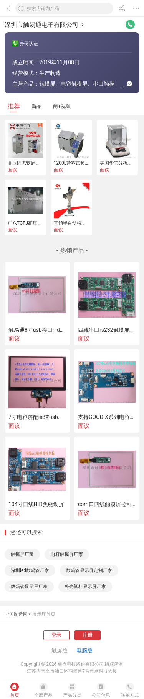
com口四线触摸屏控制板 (107, 504)
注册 (88, 635)
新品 (36, 106)
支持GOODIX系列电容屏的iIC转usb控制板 (107, 417)
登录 (56, 635)
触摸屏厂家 (22, 554)
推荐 (14, 106)
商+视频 (62, 106)
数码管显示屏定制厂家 (89, 570)
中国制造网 (16, 614)
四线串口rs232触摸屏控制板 (107, 329)
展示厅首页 (43, 614)
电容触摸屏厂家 (67, 554)
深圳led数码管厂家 (30, 570)
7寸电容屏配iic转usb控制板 (37, 417)
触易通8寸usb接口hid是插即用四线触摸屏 (37, 329)
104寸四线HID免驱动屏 (36, 504)
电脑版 (84, 650)
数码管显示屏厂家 (29, 586)
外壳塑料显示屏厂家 (85, 586)
